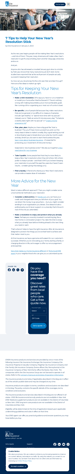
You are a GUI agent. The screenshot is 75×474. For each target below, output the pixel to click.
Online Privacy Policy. (25, 461)
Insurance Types (36, 307)
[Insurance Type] (38, 311)
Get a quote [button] (37, 326)
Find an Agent (60, 4)
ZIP (33, 315)
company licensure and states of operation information (42, 375)
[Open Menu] (68, 4)
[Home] (12, 4)
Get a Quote (9, 444)
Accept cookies (17, 466)
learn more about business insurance (29, 140)
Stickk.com (42, 197)
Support (30, 444)
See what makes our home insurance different (28, 251)
